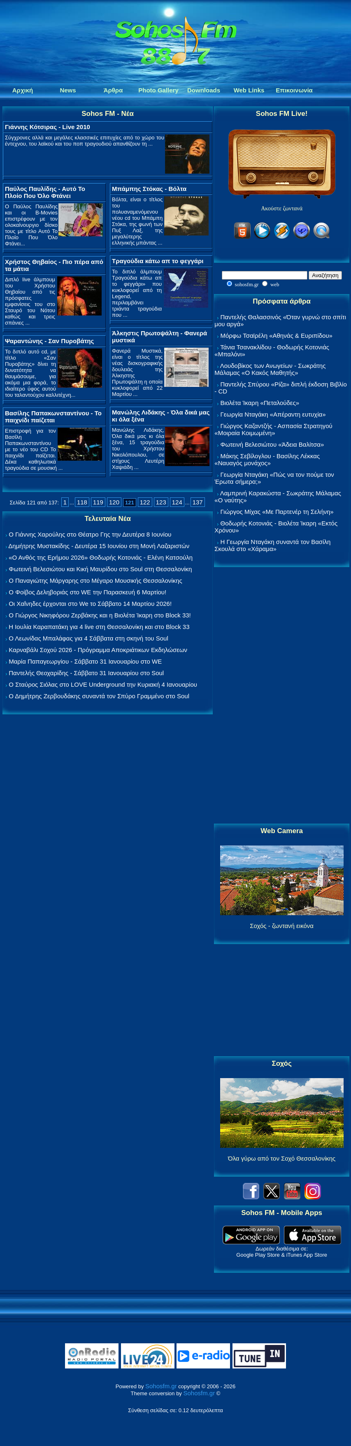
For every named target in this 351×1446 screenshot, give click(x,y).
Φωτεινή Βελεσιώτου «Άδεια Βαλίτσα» (272, 444)
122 (145, 502)
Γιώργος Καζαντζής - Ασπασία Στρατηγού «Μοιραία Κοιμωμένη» (273, 429)
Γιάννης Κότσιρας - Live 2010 (47, 126)
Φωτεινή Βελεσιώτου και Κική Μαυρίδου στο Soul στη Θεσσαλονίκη (100, 568)
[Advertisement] (282, 696)
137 (198, 502)
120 (114, 502)
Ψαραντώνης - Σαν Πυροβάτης (49, 340)
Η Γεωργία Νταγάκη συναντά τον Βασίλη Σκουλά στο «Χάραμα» (272, 545)
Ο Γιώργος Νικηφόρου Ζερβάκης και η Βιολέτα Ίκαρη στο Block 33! (100, 615)
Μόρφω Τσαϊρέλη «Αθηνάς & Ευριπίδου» (276, 335)
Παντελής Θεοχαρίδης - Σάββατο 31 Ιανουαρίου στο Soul (86, 672)
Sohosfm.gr (161, 1385)
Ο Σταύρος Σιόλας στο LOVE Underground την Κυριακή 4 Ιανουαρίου (103, 684)
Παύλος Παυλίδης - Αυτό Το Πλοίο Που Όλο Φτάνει (45, 192)
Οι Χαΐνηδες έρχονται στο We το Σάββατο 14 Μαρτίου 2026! (90, 603)
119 (98, 502)
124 (177, 502)
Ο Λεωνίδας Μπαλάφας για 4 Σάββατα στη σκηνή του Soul (88, 638)
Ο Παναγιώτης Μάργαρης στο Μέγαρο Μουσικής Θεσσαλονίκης (95, 580)
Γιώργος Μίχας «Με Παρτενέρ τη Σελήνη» (276, 511)
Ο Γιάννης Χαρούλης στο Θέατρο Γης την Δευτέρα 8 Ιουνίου (90, 534)
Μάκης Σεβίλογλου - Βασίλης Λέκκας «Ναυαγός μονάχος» (267, 459)
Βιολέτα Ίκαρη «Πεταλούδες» (259, 402)
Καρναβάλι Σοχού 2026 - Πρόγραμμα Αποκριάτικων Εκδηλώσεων (98, 649)
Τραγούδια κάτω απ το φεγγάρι (157, 260)
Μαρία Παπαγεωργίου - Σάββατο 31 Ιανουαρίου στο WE (85, 661)
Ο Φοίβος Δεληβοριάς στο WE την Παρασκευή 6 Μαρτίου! (87, 592)
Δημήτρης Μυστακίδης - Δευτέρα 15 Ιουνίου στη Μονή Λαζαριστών (98, 545)
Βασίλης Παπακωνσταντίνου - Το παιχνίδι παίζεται (53, 417)
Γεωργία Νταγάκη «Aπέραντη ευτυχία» (272, 414)
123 (161, 502)
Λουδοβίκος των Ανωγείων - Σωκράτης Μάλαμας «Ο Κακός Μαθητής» (269, 369)
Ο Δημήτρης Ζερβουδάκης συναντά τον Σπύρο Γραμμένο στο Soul (99, 695)
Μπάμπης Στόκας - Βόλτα (149, 188)
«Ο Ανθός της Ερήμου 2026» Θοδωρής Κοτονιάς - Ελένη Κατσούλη (101, 557)
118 (82, 502)
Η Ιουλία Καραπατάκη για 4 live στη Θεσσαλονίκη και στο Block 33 (99, 626)
